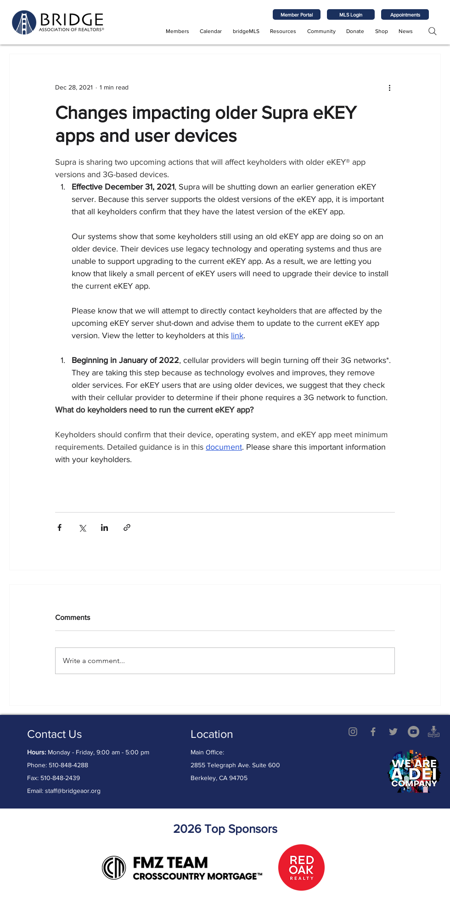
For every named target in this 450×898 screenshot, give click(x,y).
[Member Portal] (297, 14)
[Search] (432, 31)
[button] (177, 31)
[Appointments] (405, 14)
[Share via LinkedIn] (104, 527)
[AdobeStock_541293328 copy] (433, 731)
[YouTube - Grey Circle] (413, 731)
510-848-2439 (60, 777)
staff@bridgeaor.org (73, 790)
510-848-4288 (68, 765)
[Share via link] (127, 527)
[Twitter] (393, 731)
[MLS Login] (351, 14)
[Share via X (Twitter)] (82, 527)
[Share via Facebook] (59, 527)
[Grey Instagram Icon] (353, 731)
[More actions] (389, 87)
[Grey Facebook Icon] (373, 731)
